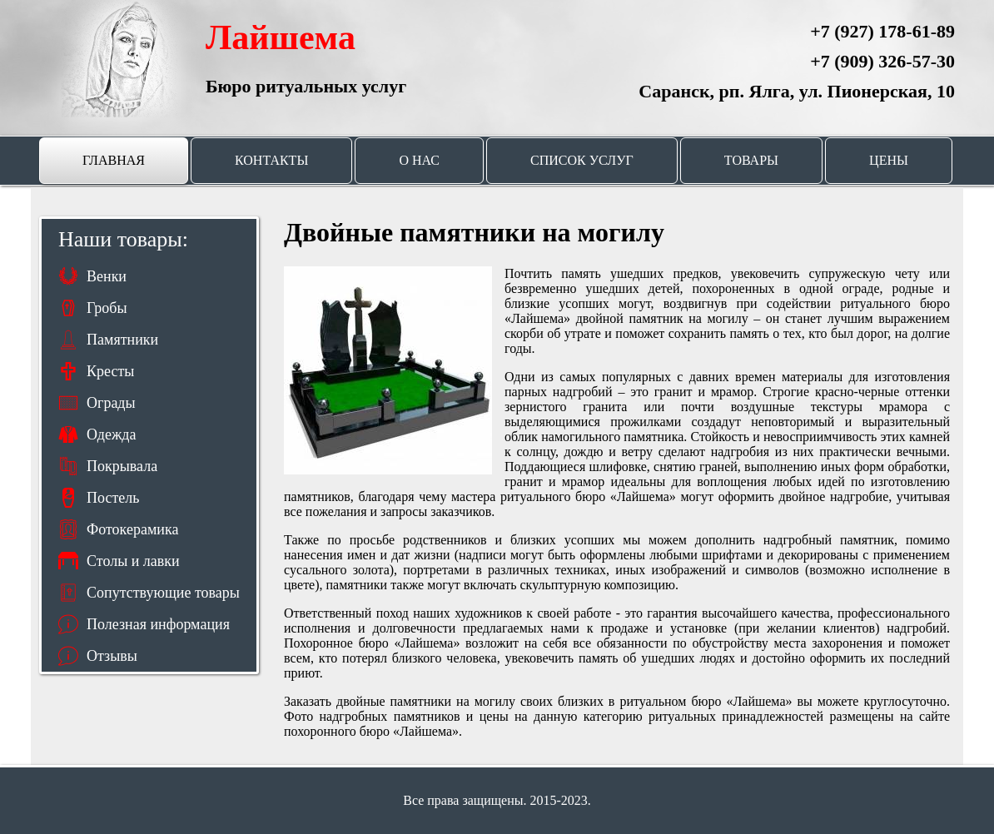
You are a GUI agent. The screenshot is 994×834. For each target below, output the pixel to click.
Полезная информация (158, 624)
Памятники (122, 339)
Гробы (107, 308)
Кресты (110, 371)
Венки (107, 276)
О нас (419, 160)
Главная (113, 160)
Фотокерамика (132, 529)
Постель (113, 497)
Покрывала (122, 466)
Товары (751, 160)
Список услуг (582, 160)
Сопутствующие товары (163, 592)
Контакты (271, 160)
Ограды (111, 403)
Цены (888, 160)
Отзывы (112, 656)
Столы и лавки (133, 561)
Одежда (112, 434)
